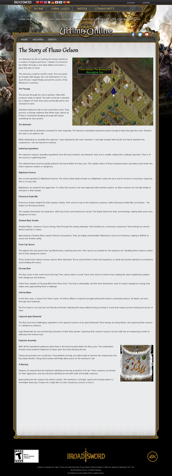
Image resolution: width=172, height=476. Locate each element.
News (24, 39)
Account (131, 2)
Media (82, 9)
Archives (38, 39)
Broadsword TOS (125, 467)
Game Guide (60, 9)
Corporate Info (49, 467)
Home (39, 9)
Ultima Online (26, 19)
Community (104, 9)
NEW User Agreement (111, 467)
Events (52, 39)
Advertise (40, 467)
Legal (56, 467)
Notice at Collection (97, 467)
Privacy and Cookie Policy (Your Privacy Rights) (75, 467)
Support (146, 2)
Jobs (133, 467)
